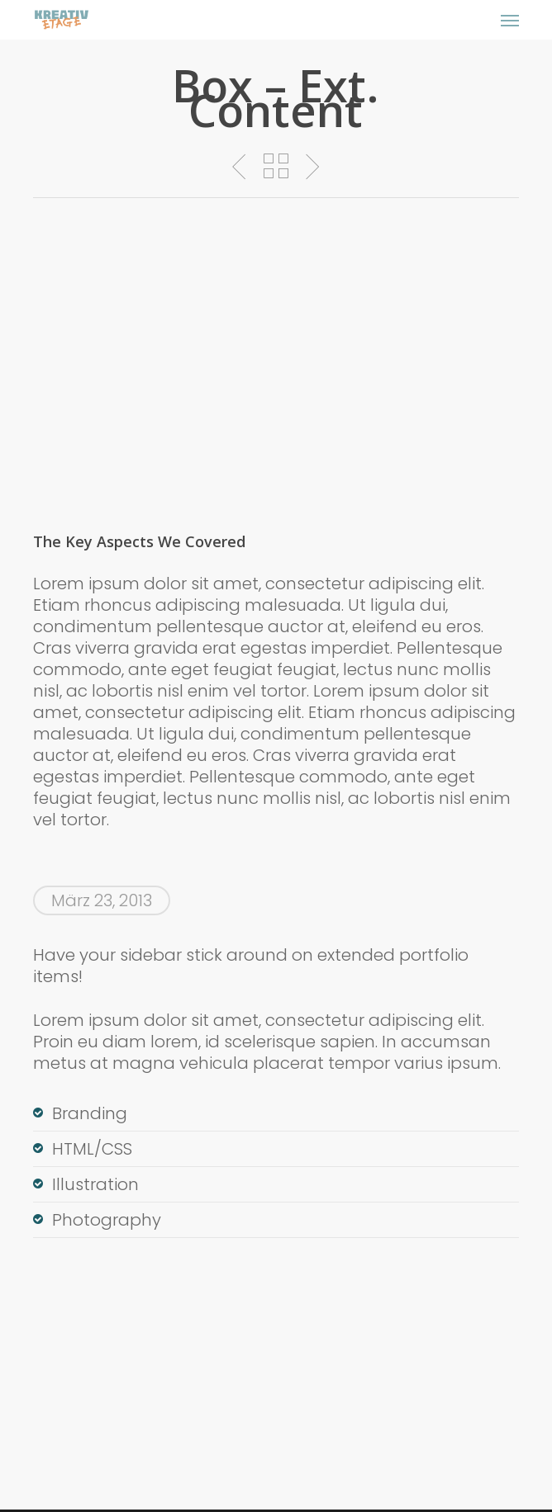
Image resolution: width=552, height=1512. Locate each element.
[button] (510, 20)
